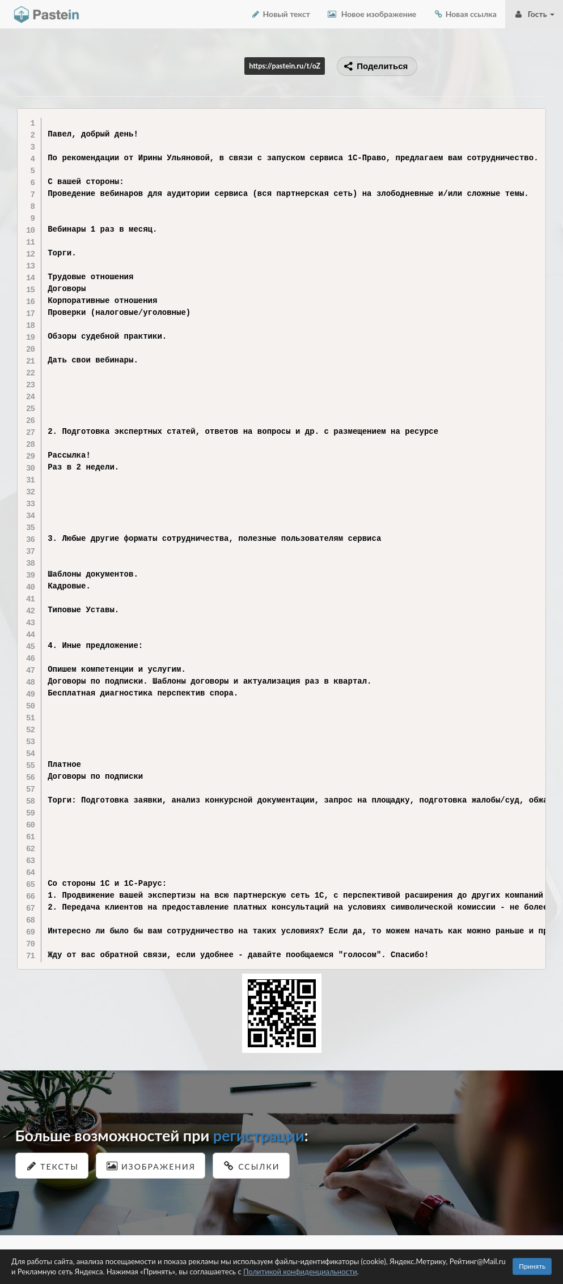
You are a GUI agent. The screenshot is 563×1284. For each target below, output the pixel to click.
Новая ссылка (465, 14)
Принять (532, 1266)
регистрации (258, 1135)
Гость (534, 14)
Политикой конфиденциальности (300, 1271)
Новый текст (280, 14)
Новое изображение (371, 14)
